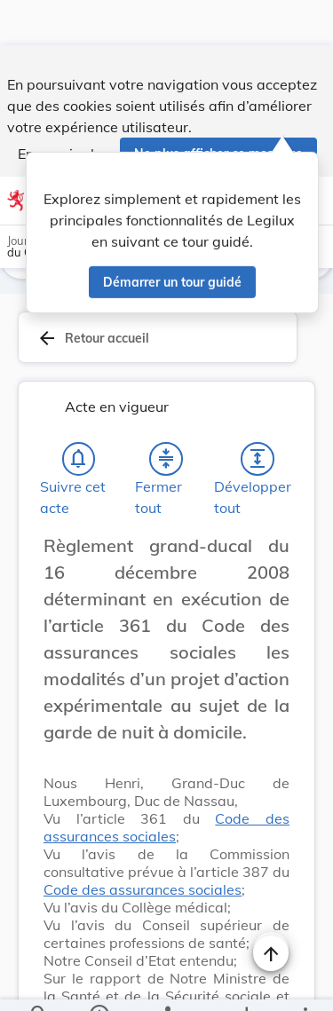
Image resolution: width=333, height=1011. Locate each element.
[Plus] (304, 983)
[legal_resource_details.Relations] (166, 983)
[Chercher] (39, 983)
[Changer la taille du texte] (271, 565)
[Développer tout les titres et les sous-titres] (257, 459)
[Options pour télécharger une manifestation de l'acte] (245, 983)
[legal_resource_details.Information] (98, 983)
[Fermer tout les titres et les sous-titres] (166, 459)
